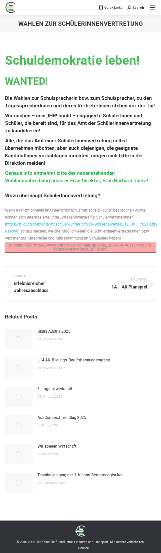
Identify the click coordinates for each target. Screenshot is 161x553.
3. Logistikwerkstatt (55, 388)
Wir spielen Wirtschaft (57, 446)
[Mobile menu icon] (152, 7)
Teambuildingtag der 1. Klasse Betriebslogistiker (80, 475)
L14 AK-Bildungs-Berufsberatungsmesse (74, 360)
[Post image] (18, 339)
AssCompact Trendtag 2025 (62, 417)
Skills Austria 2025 (54, 331)
